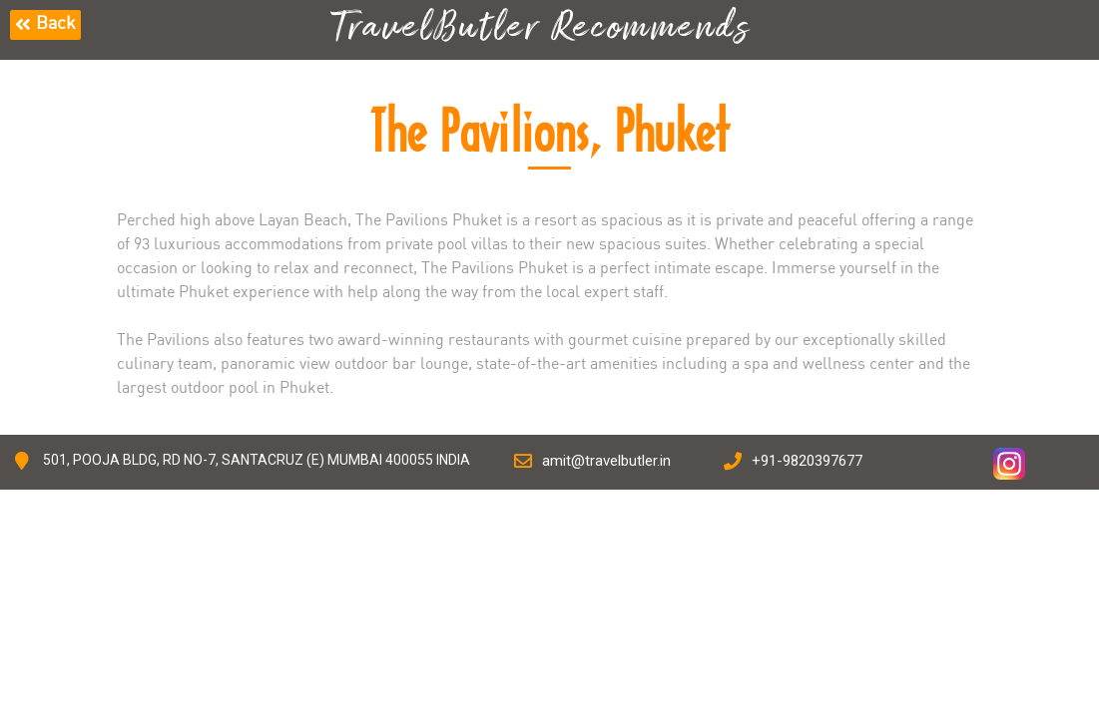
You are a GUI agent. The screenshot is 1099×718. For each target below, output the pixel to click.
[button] (45, 25)
